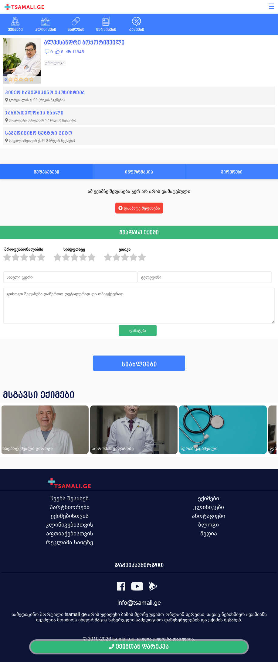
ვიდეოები (231, 172)
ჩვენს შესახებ (69, 498)
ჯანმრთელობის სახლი (34, 112)
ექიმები (208, 498)
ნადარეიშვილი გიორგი (27, 448)
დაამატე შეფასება (139, 208)
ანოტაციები (208, 515)
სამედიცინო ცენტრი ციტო (38, 133)
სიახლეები (139, 364)
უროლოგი (55, 63)
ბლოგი (208, 524)
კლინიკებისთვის (69, 524)
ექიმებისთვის (70, 515)
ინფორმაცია (139, 172)
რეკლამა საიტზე (69, 542)
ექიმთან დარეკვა (139, 647)
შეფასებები (46, 172)
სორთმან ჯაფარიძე (113, 448)
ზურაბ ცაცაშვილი (199, 448)
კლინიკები (208, 507)
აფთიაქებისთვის (69, 533)
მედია (208, 533)
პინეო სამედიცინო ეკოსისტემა (45, 92)
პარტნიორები (70, 507)
